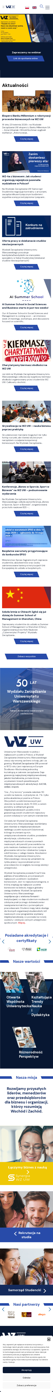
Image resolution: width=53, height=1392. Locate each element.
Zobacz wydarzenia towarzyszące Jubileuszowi (26, 712)
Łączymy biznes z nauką (27, 1167)
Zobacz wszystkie (27, 656)
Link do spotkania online (25, 58)
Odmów (26, 1377)
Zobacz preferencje (26, 1385)
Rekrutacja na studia (26, 1235)
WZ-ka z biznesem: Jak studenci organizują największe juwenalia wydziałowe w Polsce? (21, 180)
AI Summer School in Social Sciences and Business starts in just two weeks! (25, 306)
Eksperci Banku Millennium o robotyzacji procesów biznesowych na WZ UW (26, 117)
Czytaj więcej (26, 139)
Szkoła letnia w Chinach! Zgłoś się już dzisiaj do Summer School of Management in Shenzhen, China (24, 615)
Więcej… (22, 922)
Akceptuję (26, 1370)
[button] (48, 1339)
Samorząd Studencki (27, 1290)
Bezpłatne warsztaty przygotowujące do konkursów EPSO (25, 552)
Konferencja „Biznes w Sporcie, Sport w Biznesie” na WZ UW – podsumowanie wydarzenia (25, 490)
